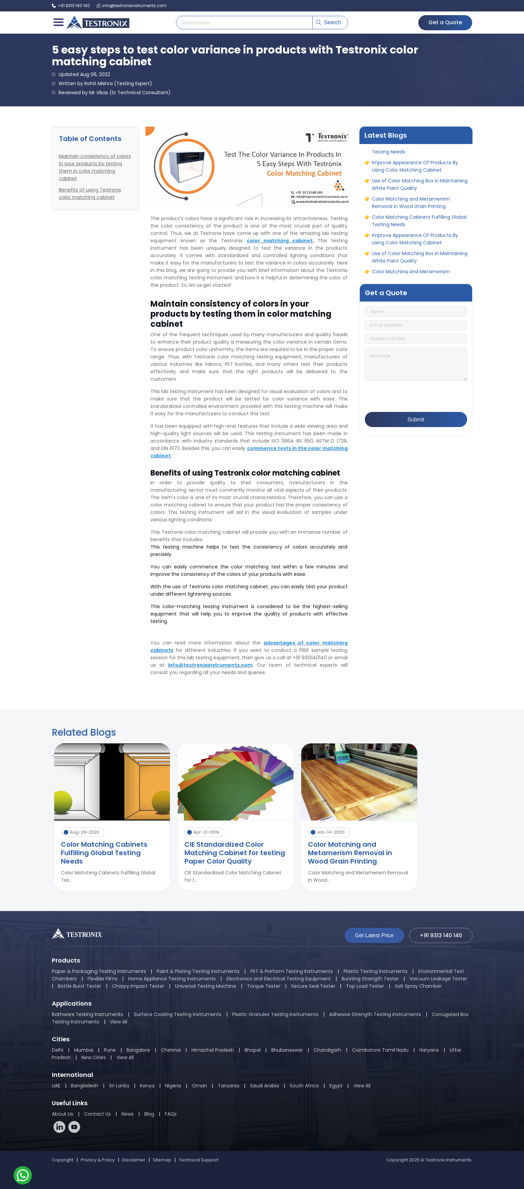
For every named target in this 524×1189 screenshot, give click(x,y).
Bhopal (252, 1050)
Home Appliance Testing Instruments (172, 978)
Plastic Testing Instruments (376, 971)
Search (328, 22)
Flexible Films (102, 978)
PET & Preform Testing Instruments (291, 971)
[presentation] (416, 397)
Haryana (429, 1050)
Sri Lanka (119, 1085)
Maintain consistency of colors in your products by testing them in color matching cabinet (95, 167)
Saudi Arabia (264, 1085)
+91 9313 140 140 (71, 5)
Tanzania (228, 1085)
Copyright (62, 1160)
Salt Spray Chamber (418, 986)
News (127, 1114)
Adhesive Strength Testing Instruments (375, 1014)
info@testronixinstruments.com (132, 5)
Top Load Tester (365, 986)
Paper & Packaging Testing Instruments (99, 971)
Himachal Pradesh (212, 1050)
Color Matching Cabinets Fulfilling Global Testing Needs (419, 150)
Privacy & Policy (98, 1160)
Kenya (148, 1085)
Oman (199, 1085)
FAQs (171, 1114)
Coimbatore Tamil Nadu (380, 1050)
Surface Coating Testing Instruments (177, 1014)
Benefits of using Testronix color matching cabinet (90, 193)
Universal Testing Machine (205, 986)
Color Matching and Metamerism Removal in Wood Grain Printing (411, 205)
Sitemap (162, 1160)
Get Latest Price (374, 935)
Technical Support (198, 1160)
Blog (149, 1114)
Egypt (336, 1085)
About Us (62, 1114)
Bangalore (138, 1050)
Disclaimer (133, 1160)
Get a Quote (445, 22)
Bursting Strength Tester (370, 978)
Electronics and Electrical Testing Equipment (278, 978)
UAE (56, 1085)
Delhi (57, 1050)
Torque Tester (263, 986)
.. (53, 754)
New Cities (93, 1057)
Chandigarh (327, 1050)
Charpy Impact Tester (138, 986)
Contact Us (97, 1114)
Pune (110, 1050)
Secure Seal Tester (313, 986)
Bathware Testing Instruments (87, 1014)
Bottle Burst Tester (79, 986)
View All (118, 1021)
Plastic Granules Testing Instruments (275, 1014)
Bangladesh (84, 1085)
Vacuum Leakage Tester (438, 978)
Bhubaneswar (287, 1050)
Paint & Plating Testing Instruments (198, 971)
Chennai (171, 1050)
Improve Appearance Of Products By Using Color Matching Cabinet (415, 169)
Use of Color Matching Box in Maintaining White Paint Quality (419, 187)
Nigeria (173, 1085)
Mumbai (83, 1050)
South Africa (304, 1085)
